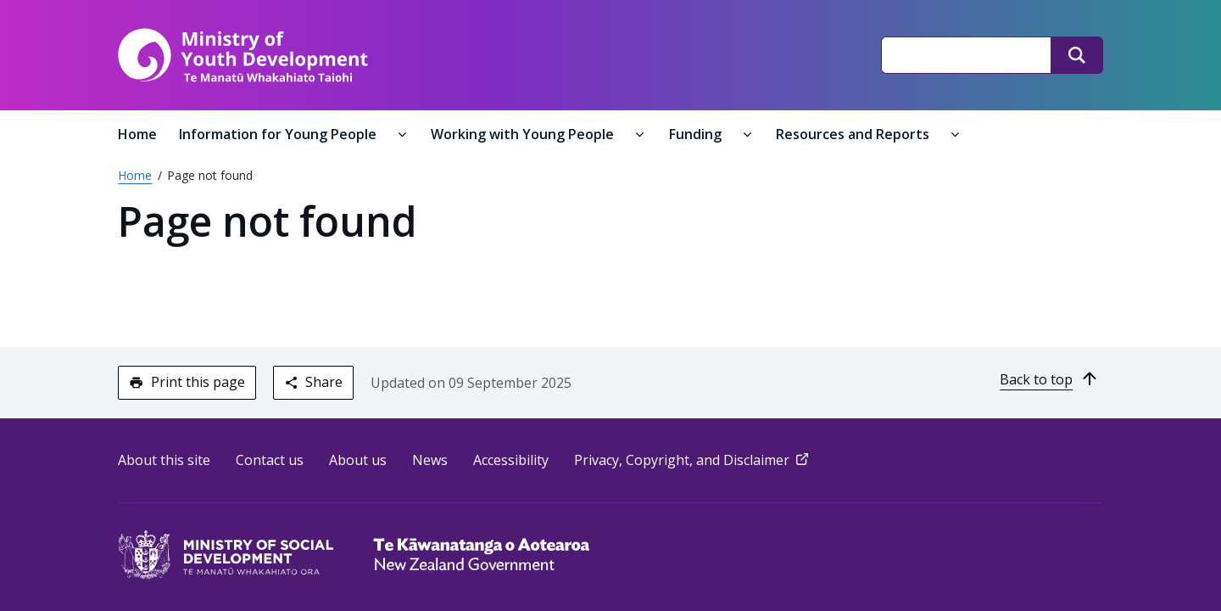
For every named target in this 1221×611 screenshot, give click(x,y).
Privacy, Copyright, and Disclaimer (693, 460)
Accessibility (511, 460)
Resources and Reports (855, 134)
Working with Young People (525, 134)
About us (358, 460)
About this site (165, 460)
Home (138, 134)
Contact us (270, 460)
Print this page (187, 382)
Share (313, 382)
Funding (697, 134)
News (431, 460)
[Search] (1076, 55)
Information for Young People (280, 134)
